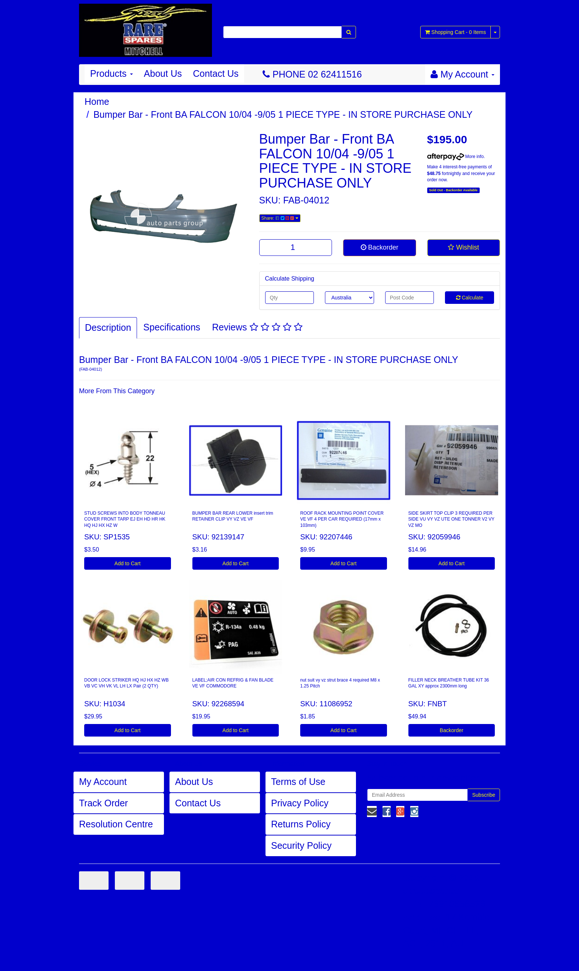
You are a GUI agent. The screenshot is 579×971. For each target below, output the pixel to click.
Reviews (257, 327)
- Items (455, 32)
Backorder (379, 247)
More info (455, 156)
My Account (103, 781)
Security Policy (301, 845)
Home (97, 101)
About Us (163, 73)
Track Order (103, 803)
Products (111, 73)
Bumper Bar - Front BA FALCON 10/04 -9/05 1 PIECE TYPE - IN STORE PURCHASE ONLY (283, 114)
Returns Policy (300, 824)
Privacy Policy (300, 803)
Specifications (171, 327)
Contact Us (216, 73)
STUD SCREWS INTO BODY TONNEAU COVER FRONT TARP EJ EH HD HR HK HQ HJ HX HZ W (124, 519)
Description (108, 327)
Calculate (469, 298)
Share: (279, 218)
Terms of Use (298, 781)
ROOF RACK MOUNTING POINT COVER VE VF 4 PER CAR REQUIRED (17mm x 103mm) (342, 519)
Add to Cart (127, 563)
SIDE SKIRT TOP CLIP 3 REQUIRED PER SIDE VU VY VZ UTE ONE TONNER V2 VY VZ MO (451, 519)
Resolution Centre (116, 824)
